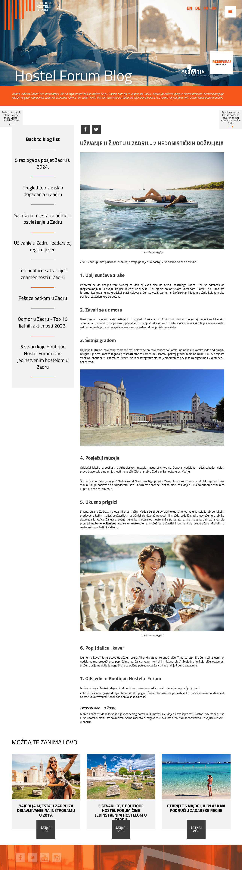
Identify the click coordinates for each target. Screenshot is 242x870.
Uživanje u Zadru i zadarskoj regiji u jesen (43, 246)
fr (205, 8)
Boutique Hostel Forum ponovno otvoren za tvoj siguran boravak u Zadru (230, 117)
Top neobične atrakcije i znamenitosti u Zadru (43, 274)
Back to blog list (43, 139)
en (189, 8)
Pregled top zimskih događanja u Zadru (43, 191)
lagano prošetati (122, 354)
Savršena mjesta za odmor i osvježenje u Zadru (42, 219)
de (197, 8)
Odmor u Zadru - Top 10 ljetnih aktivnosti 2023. (43, 322)
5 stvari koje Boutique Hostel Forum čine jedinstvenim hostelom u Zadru (42, 356)
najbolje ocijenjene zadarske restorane (117, 523)
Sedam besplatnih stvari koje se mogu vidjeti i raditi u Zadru (11, 116)
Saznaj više (45, 829)
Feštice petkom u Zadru (43, 298)
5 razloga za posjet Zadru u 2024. (43, 163)
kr (214, 8)
